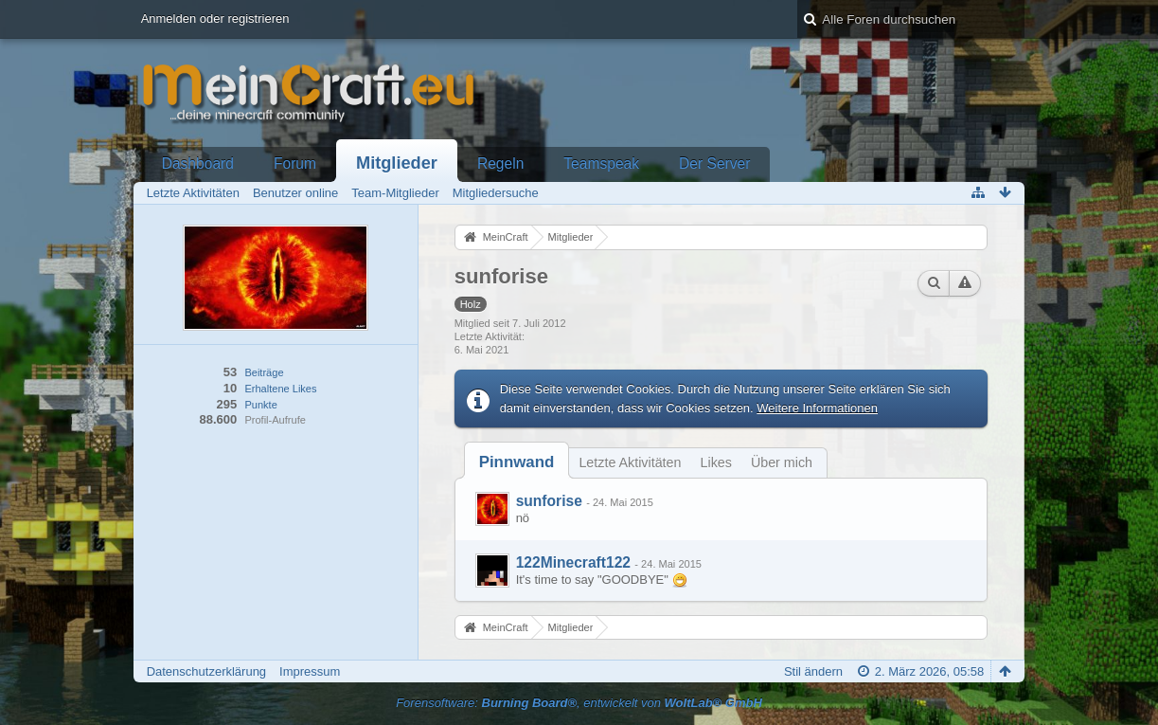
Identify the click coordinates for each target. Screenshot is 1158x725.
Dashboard (198, 163)
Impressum (309, 671)
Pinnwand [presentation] (517, 462)
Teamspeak (601, 163)
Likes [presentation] (716, 462)
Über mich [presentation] (781, 462)
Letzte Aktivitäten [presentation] (630, 462)
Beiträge (263, 372)
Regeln (500, 163)
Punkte (260, 404)
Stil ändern (813, 671)
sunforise (549, 501)
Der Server (714, 163)
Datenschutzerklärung (206, 671)
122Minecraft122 (573, 562)
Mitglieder (396, 163)
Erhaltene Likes (280, 388)
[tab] (517, 462)
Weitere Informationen (817, 408)
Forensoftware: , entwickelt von (579, 703)
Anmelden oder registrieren (215, 18)
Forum (295, 163)
